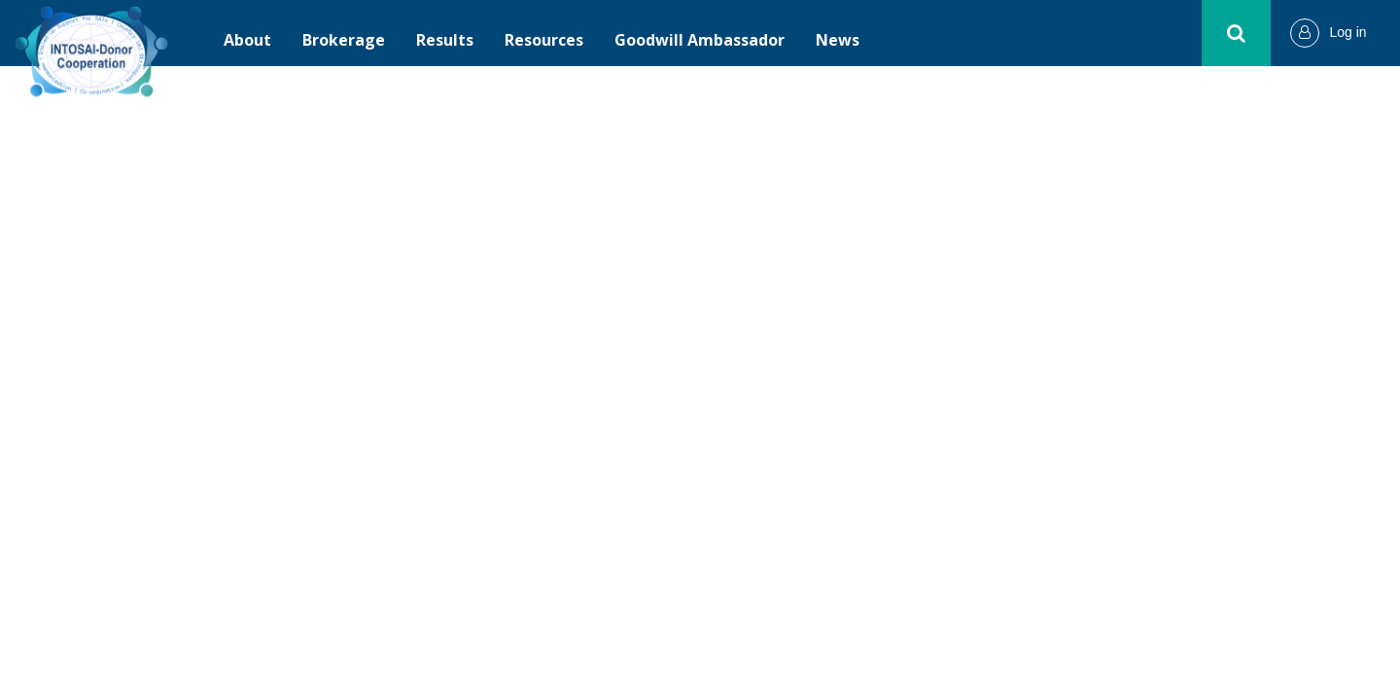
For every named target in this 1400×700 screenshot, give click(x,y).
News (837, 40)
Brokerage (343, 40)
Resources (544, 40)
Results (444, 40)
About (247, 40)
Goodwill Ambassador (699, 40)
